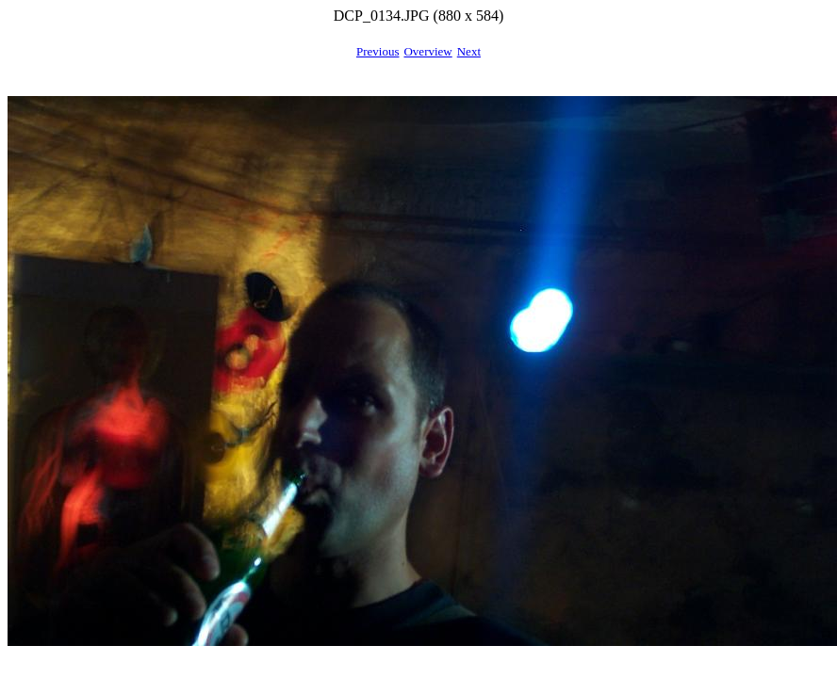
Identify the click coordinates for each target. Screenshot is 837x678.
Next (469, 51)
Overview (427, 51)
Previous (378, 51)
